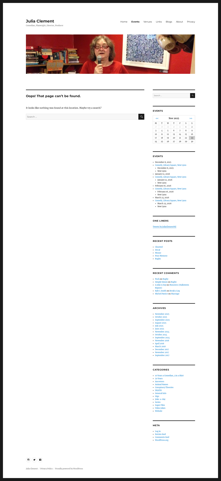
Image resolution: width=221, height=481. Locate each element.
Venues (147, 21)
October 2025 (161, 317)
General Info (160, 393)
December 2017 (162, 349)
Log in (158, 431)
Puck (157, 279)
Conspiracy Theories (164, 387)
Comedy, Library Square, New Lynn (170, 165)
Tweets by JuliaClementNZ (164, 227)
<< (157, 118)
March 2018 (160, 346)
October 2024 (161, 335)
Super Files (160, 405)
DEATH (158, 390)
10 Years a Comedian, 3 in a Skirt (169, 375)
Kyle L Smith (160, 291)
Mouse (158, 253)
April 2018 (159, 343)
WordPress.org (161, 440)
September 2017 (162, 355)
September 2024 (162, 337)
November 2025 (162, 314)
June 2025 (159, 329)
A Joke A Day (160, 285)
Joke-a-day (160, 399)
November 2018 (162, 340)
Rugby (158, 259)
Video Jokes (160, 408)
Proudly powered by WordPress (69, 469)
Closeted (159, 247)
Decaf (157, 250)
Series (158, 402)
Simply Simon (161, 282)
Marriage (175, 294)
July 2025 (159, 326)
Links (159, 21)
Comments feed (162, 437)
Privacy (191, 21)
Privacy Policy (46, 469)
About (179, 21)
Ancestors (159, 381)
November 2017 (162, 352)
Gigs (157, 396)
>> (190, 118)
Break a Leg (175, 291)
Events (135, 21)
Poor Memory (161, 256)
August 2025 (160, 323)
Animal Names (161, 384)
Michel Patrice (161, 294)
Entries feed (160, 434)
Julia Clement (40, 21)
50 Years (159, 378)
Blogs (169, 21)
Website (158, 411)
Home (123, 21)
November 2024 (162, 332)
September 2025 (162, 320)
